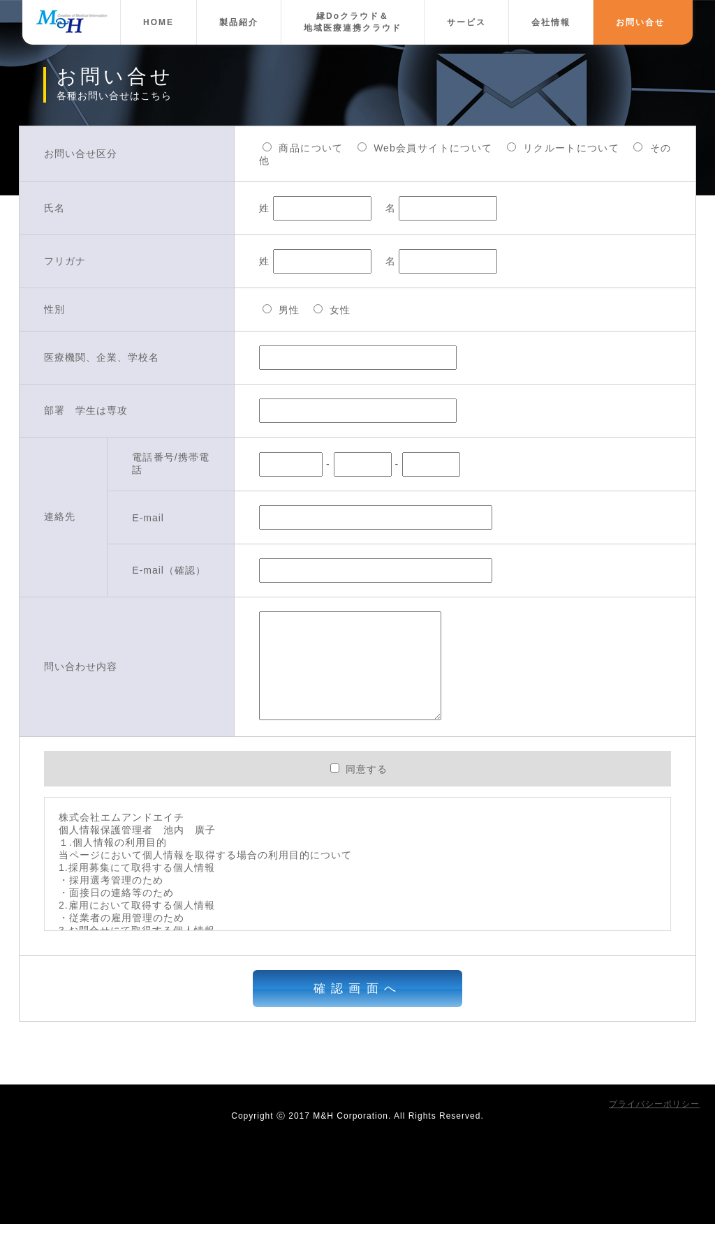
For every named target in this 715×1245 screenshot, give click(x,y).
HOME (158, 22)
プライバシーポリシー (654, 1125)
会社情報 (550, 22)
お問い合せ (640, 22)
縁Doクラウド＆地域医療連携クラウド (352, 22)
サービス (466, 22)
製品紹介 (238, 22)
